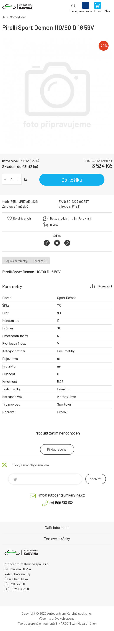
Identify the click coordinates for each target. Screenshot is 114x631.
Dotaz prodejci (59, 218)
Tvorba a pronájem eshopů (36, 623)
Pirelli (76, 206)
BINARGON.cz (65, 623)
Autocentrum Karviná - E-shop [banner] (17, 7)
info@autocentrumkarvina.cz (61, 495)
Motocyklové (18, 17)
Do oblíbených (22, 218)
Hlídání (54, 225)
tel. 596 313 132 (61, 502)
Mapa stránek (86, 623)
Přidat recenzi (57, 449)
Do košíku (71, 180)
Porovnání (84, 218)
